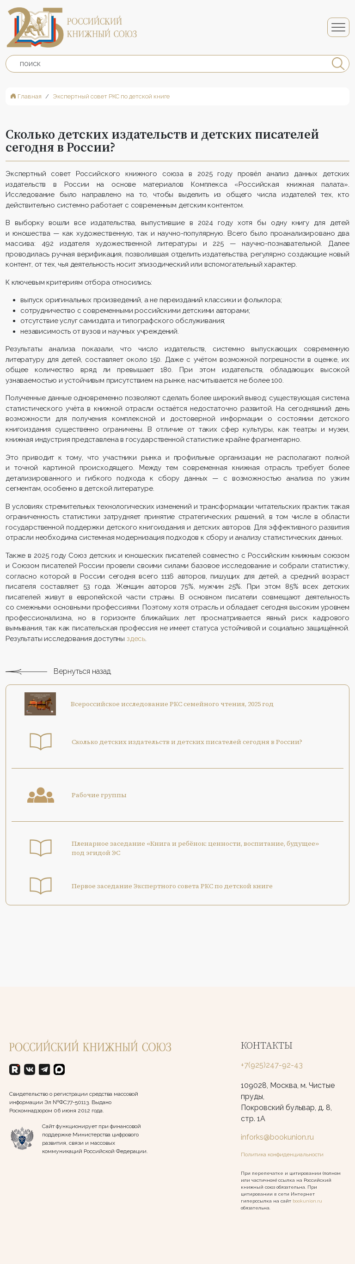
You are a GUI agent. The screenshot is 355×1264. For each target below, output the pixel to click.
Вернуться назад (58, 684)
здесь (135, 651)
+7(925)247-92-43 (272, 1065)
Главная (26, 96)
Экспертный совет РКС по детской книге (111, 96)
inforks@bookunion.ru (277, 1137)
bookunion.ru (307, 1200)
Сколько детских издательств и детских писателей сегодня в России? (187, 755)
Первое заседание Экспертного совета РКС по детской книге (172, 899)
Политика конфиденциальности (282, 1154)
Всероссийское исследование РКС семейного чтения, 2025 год (172, 717)
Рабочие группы (99, 808)
